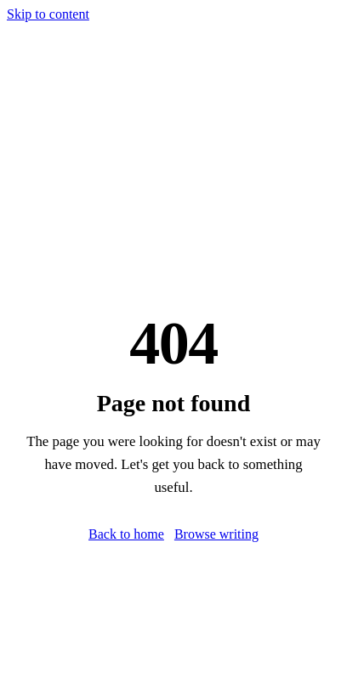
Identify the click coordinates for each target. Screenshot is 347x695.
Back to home (126, 534)
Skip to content (48, 14)
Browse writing (216, 534)
